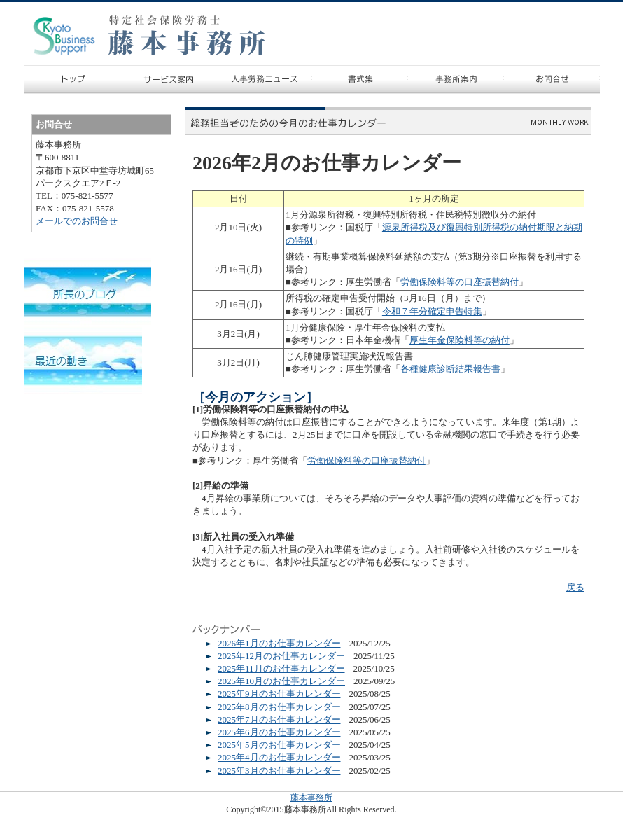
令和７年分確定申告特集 (432, 311)
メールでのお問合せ (77, 221)
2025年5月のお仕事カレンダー (279, 744)
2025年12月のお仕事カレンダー (281, 656)
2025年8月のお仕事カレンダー (279, 707)
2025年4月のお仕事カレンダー (279, 757)
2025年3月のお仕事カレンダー (279, 770)
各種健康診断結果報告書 (450, 368)
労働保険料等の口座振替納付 (459, 282)
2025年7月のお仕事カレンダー (279, 719)
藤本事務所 (311, 797)
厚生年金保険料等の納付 (460, 340)
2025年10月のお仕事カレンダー (281, 681)
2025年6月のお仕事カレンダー (279, 732)
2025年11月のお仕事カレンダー (281, 668)
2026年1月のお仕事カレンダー (279, 643)
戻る (575, 587)
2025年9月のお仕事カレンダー (279, 693)
